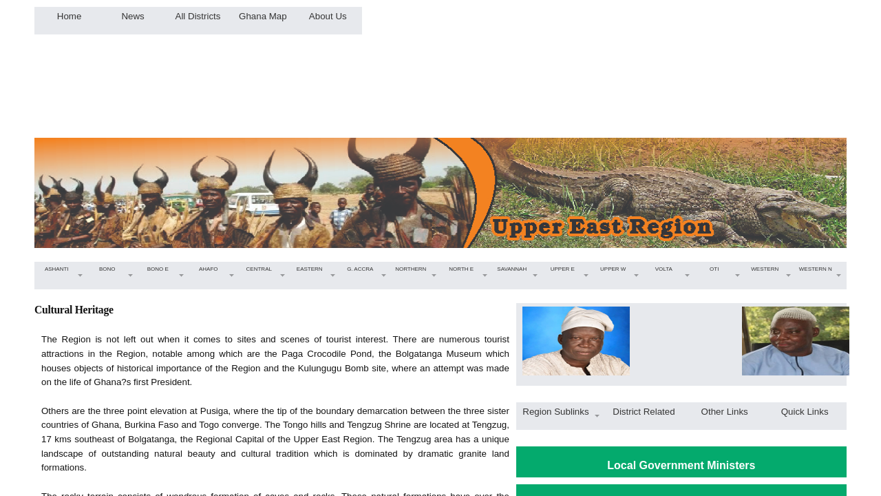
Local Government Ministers (681, 465)
